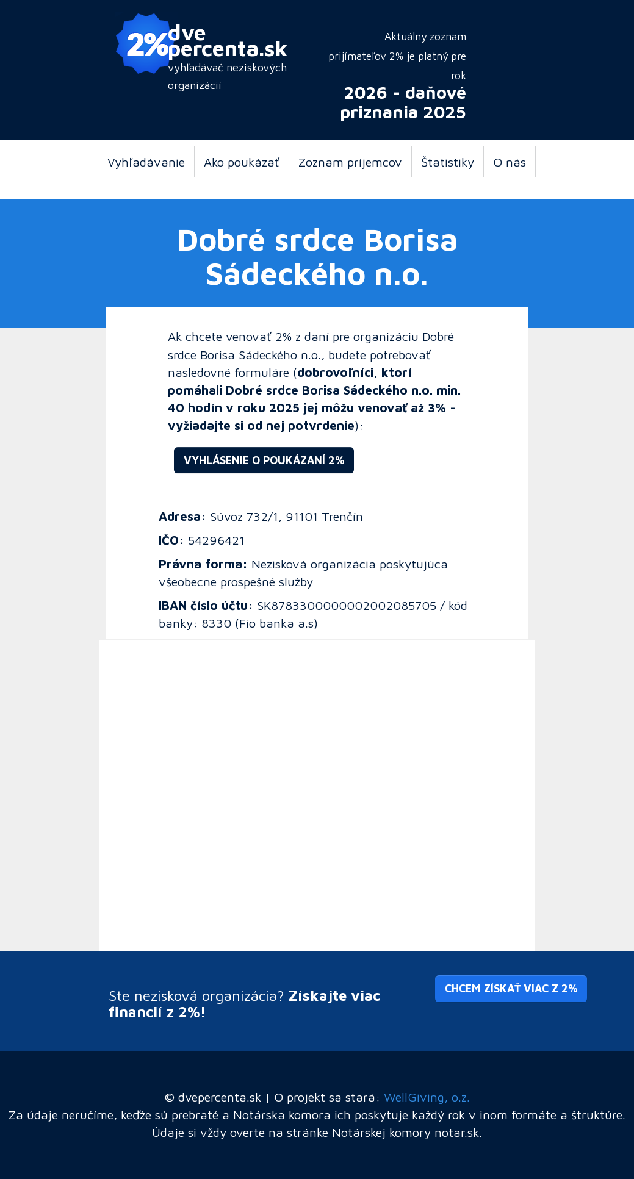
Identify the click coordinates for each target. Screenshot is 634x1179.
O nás (509, 161)
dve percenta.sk (228, 39)
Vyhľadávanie (146, 161)
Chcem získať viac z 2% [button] (511, 988)
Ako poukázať (241, 161)
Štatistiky (447, 161)
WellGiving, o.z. (427, 1096)
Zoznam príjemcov (350, 161)
